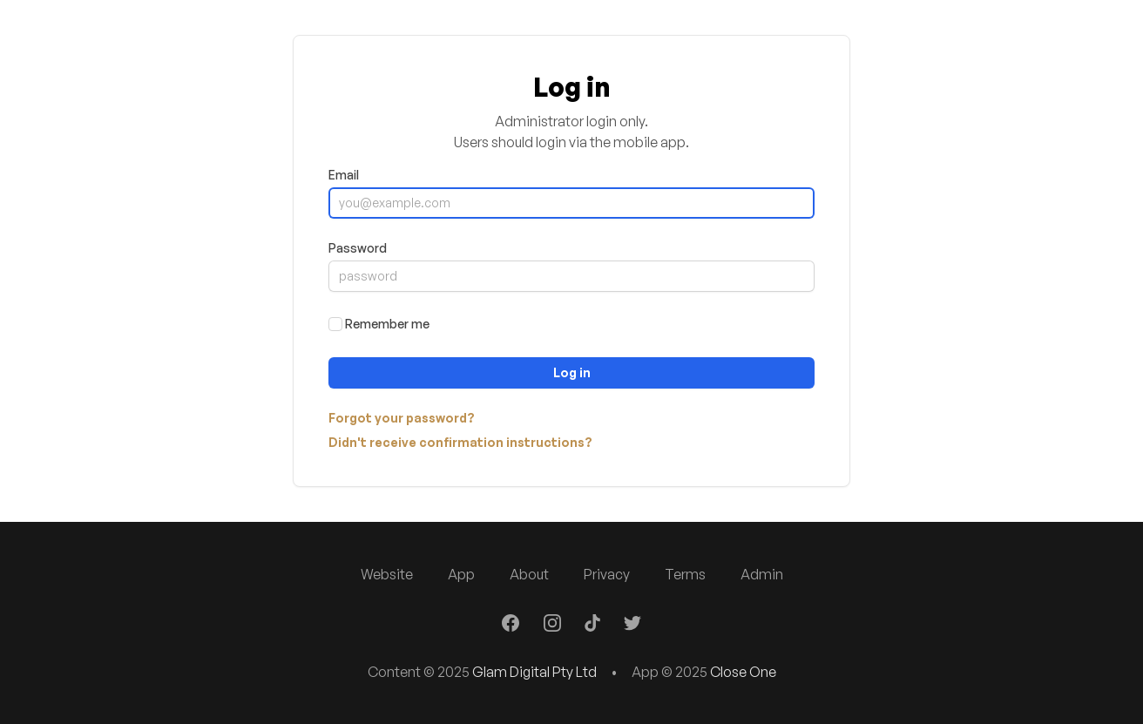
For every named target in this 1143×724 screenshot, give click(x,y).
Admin (762, 574)
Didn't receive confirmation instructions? (460, 442)
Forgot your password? (401, 417)
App (461, 574)
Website (387, 574)
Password (357, 247)
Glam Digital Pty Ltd (534, 671)
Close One (743, 671)
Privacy (607, 574)
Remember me (387, 323)
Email (343, 174)
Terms (685, 574)
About (529, 574)
